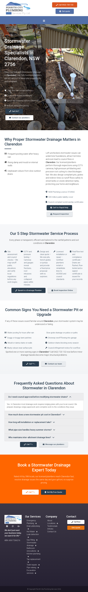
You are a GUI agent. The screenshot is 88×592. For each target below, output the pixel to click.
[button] (7, 526)
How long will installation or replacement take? (31, 422)
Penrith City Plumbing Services (46, 589)
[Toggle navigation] (44, 21)
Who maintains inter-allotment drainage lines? (31, 437)
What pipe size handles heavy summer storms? (31, 430)
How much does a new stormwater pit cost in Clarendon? (36, 414)
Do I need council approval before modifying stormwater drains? (39, 397)
